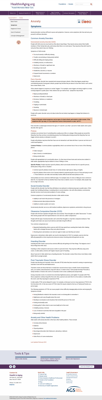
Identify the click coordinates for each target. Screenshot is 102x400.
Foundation (62, 4)
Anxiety (21, 17)
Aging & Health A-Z (12, 17)
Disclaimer (68, 379)
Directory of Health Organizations (49, 385)
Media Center (43, 376)
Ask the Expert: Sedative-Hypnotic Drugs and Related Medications (50, 359)
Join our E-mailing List (46, 384)
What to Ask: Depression (73, 359)
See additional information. (50, 398)
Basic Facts (14, 21)
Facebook (10, 366)
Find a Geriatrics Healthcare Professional (51, 378)
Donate (71, 4)
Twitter (14, 366)
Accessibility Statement (71, 374)
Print (79, 21)
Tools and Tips (18, 42)
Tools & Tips (43, 374)
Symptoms (14, 25)
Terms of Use (69, 382)
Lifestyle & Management (17, 35)
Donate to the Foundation (46, 380)
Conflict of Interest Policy (72, 375)
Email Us (12, 384)
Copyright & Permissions (71, 377)
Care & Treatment (15, 32)
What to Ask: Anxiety (21, 359)
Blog (41, 382)
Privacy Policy (69, 381)
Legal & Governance (72, 372)
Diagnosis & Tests (16, 28)
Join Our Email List (86, 366)
